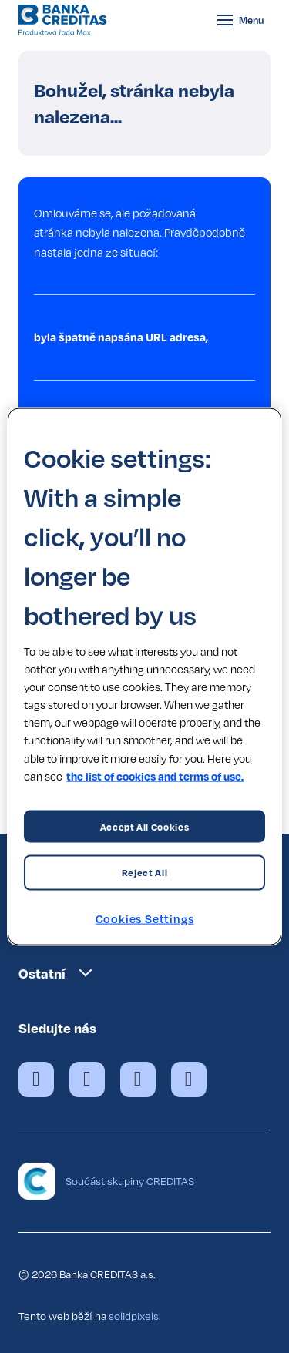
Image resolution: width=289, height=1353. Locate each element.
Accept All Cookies (145, 826)
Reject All (145, 872)
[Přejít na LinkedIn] (189, 1079)
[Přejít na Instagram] (138, 1079)
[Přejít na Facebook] (36, 1079)
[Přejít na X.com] (87, 1079)
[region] (144, 677)
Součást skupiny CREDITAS (130, 1181)
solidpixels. (135, 1316)
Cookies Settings (145, 919)
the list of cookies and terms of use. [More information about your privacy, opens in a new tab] (155, 775)
